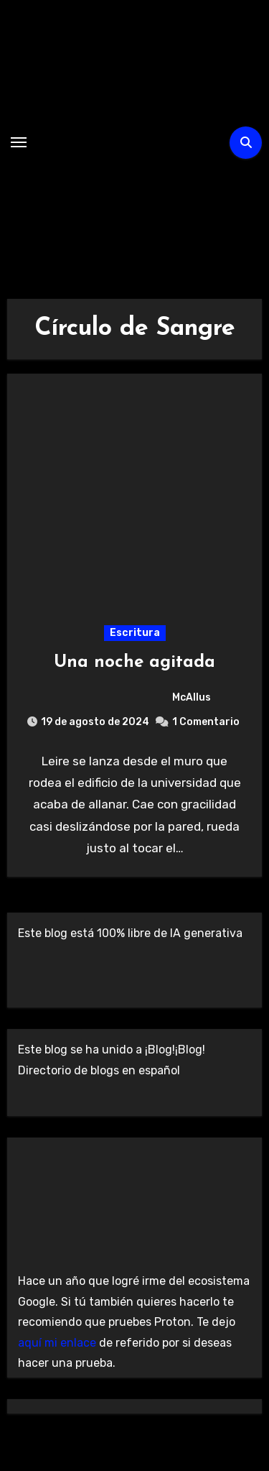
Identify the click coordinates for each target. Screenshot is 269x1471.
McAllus (135, 697)
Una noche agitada (134, 662)
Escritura (135, 633)
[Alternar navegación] (18, 142)
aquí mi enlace (57, 1343)
